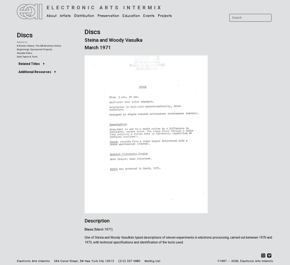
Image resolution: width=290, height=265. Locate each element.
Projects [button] (165, 16)
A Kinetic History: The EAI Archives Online (39, 46)
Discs (25, 35)
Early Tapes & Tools (27, 56)
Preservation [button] (108, 16)
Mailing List (152, 261)
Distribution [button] (84, 16)
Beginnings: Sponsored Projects (34, 49)
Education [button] (131, 16)
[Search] (250, 18)
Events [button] (149, 16)
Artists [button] (65, 16)
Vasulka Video (24, 53)
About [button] (52, 16)
